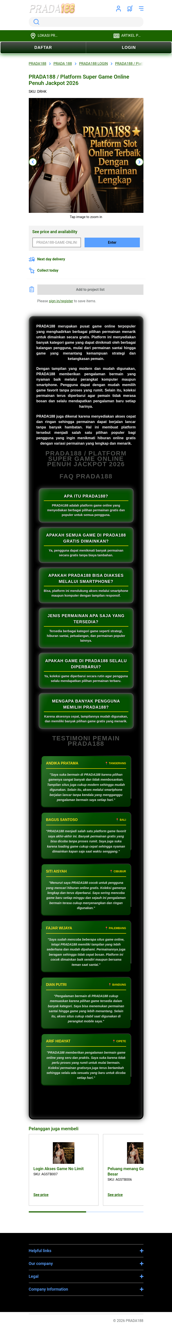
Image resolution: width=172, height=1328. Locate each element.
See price (41, 1195)
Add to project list (90, 289)
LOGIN (129, 47)
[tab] (57, 1211)
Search (35, 22)
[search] (86, 22)
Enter (112, 242)
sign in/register (61, 301)
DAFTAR (43, 47)
